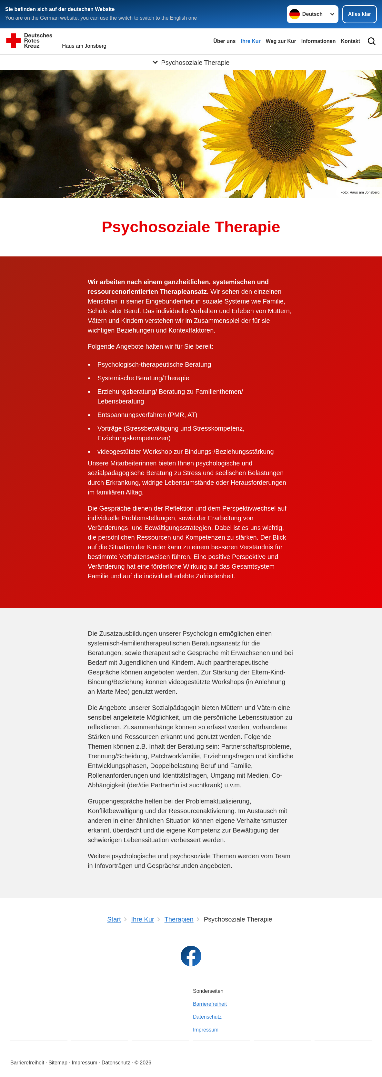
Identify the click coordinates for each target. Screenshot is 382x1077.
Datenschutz (207, 1017)
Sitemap (57, 1062)
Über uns (224, 41)
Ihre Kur (250, 41)
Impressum (205, 1029)
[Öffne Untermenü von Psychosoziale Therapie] (191, 62)
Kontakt (350, 41)
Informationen (318, 41)
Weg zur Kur (281, 41)
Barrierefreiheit (210, 1004)
